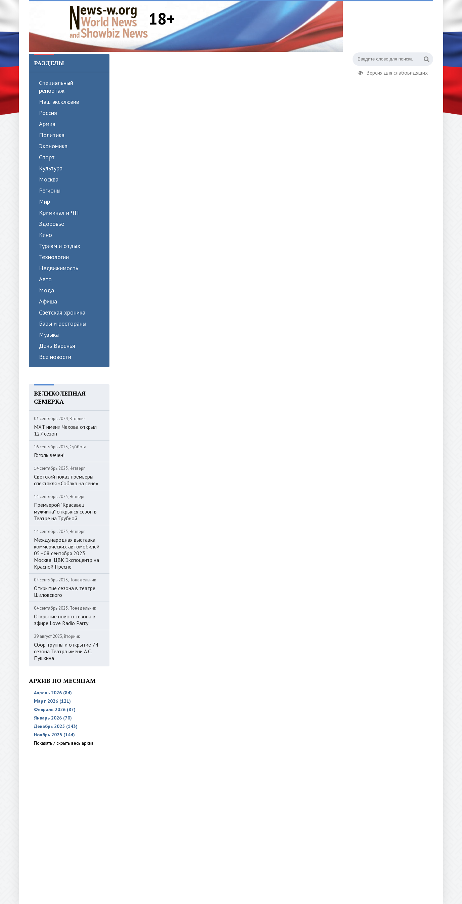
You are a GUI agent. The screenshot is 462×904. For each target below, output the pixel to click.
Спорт (47, 157)
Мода (46, 290)
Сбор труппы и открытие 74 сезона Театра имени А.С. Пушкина (66, 651)
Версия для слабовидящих (393, 72)
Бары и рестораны (62, 323)
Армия (47, 124)
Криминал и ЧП (59, 212)
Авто (45, 279)
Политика (51, 135)
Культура (50, 168)
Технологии (54, 257)
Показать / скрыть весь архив (64, 743)
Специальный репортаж (56, 86)
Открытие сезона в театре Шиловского (64, 591)
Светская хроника (62, 312)
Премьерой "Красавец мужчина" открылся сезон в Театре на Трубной (65, 511)
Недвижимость (58, 268)
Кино (45, 235)
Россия (48, 113)
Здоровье (51, 224)
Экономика (53, 146)
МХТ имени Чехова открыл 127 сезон (65, 430)
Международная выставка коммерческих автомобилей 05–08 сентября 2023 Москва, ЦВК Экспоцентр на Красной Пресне (66, 553)
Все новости (55, 357)
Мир (44, 201)
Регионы (49, 190)
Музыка (49, 334)
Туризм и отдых (59, 246)
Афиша (48, 301)
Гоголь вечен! (49, 455)
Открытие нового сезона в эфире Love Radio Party (64, 619)
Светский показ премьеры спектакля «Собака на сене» (66, 480)
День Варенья (57, 346)
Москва (48, 179)
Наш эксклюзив (59, 102)
